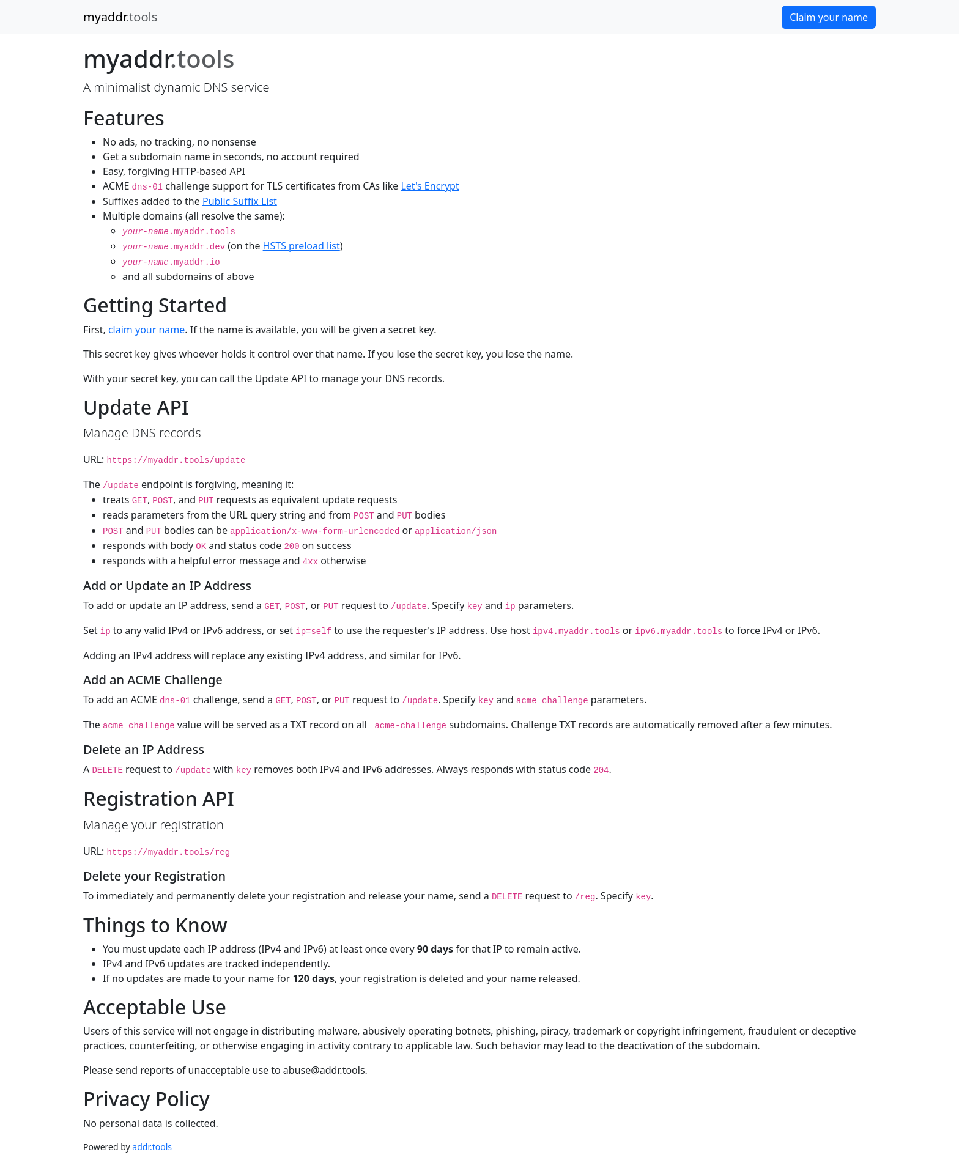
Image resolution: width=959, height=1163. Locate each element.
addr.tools (152, 1147)
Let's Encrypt (430, 186)
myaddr (120, 17)
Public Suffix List (239, 201)
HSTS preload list (301, 246)
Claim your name (829, 17)
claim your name (146, 329)
